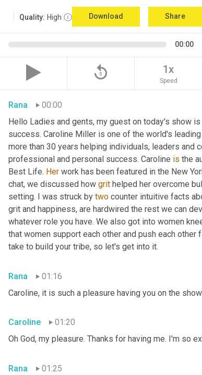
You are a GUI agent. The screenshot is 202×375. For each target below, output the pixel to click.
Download (106, 16)
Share (175, 16)
